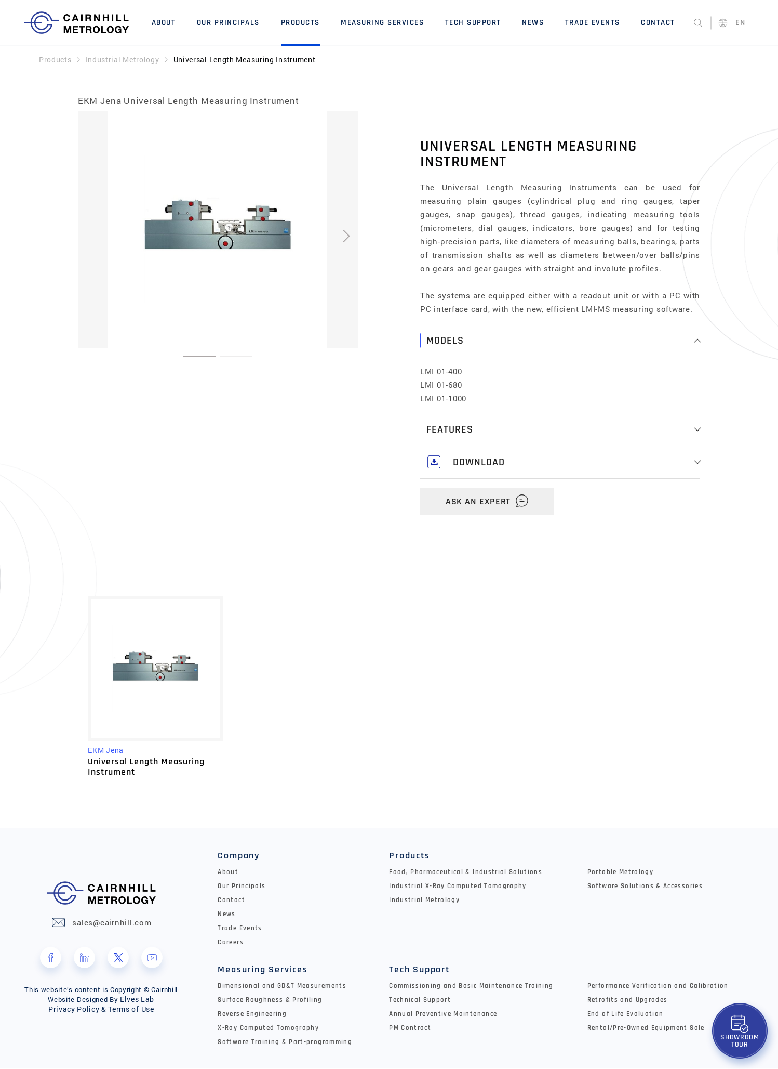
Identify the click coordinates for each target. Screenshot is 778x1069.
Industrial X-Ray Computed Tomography (458, 887)
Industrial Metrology (122, 58)
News (533, 22)
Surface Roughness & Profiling (270, 1001)
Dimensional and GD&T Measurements (282, 987)
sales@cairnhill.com (111, 924)
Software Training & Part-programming (285, 1043)
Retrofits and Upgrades (627, 1001)
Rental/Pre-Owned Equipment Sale (646, 1029)
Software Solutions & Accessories (645, 887)
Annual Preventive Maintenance (443, 1015)
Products (300, 22)
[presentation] (346, 235)
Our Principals (228, 22)
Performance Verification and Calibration (658, 987)
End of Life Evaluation (625, 1015)
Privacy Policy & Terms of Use (101, 1010)
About (164, 22)
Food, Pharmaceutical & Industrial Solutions (465, 873)
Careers (230, 943)
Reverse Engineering (252, 1015)
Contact (658, 22)
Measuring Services (382, 22)
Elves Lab (137, 1000)
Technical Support (420, 1001)
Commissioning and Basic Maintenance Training (471, 987)
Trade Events (592, 22)
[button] (199, 355)
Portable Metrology (620, 873)
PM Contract (410, 1029)
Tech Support (473, 22)
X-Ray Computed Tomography (268, 1029)
